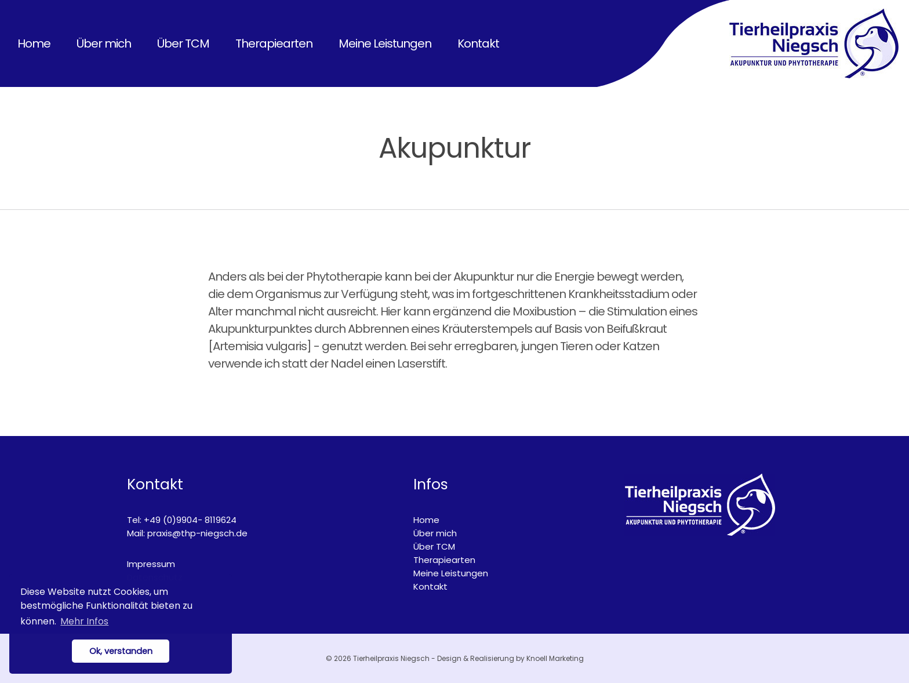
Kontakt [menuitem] (478, 43)
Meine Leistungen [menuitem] (385, 43)
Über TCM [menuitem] (183, 43)
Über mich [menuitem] (104, 43)
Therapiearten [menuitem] (273, 43)
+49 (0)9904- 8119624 (190, 520)
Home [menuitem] (33, 43)
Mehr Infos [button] (84, 621)
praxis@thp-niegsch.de (197, 533)
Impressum (151, 564)
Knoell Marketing (555, 658)
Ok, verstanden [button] (120, 651)
